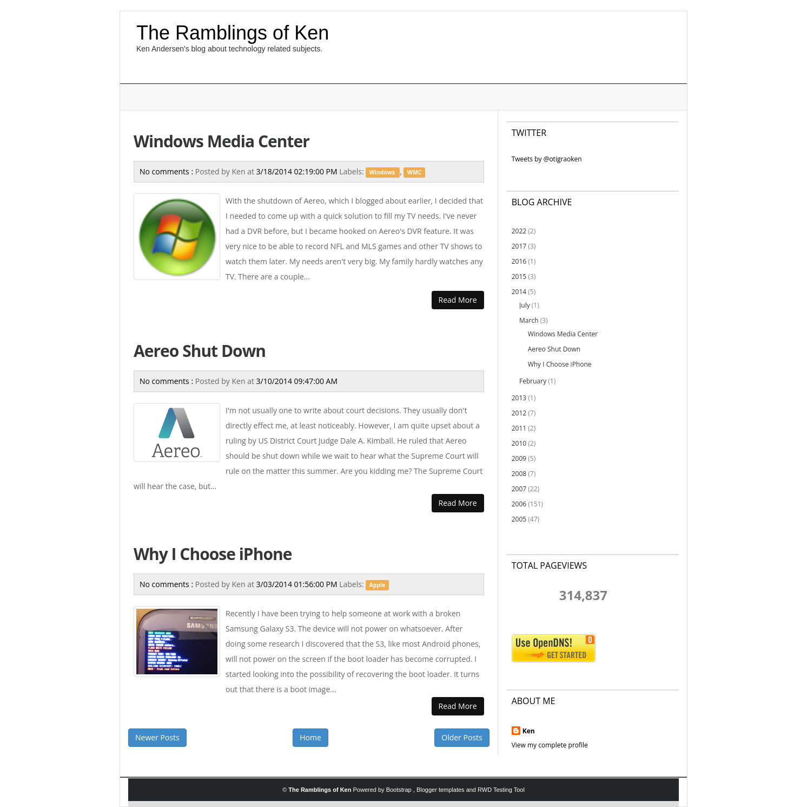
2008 (519, 473)
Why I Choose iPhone (213, 554)
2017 (519, 246)
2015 (519, 276)
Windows (382, 172)
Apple (377, 585)
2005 (519, 519)
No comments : (167, 171)
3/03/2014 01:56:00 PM (298, 584)
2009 (519, 458)
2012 (519, 413)
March (528, 320)
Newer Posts (157, 737)
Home (310, 737)
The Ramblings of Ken (232, 33)
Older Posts (461, 737)
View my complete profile (550, 745)
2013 (519, 397)
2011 (519, 428)
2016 (519, 261)
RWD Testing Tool (501, 789)
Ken (528, 731)
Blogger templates (441, 789)
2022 (519, 231)
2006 (519, 504)
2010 (519, 443)
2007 (519, 488)
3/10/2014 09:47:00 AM (297, 381)
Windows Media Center (221, 141)
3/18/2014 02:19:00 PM (298, 171)
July (524, 305)
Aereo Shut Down (200, 351)
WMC (414, 172)
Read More (458, 300)
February (532, 381)
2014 (519, 291)
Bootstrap (399, 789)
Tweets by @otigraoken (547, 159)
